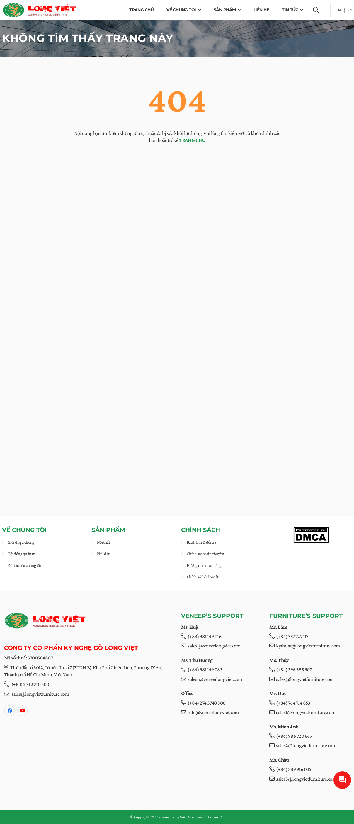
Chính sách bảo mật (202, 576)
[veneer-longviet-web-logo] (39, 10)
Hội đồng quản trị (22, 553)
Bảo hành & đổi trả (201, 542)
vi (339, 10)
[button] (198, 10)
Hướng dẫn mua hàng (203, 565)
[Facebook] (9, 710)
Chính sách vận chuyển (205, 553)
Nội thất (103, 542)
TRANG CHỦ (192, 140)
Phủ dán (103, 553)
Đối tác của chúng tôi (24, 565)
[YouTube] (22, 710)
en (349, 10)
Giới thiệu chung (21, 542)
